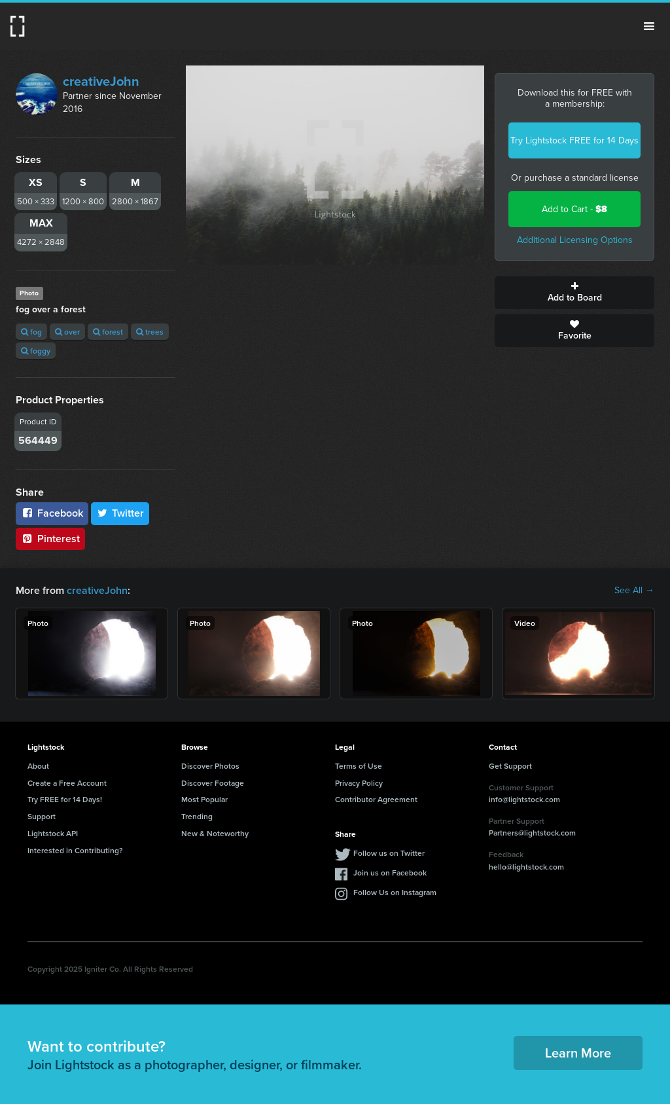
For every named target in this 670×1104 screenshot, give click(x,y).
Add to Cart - (574, 209)
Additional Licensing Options (575, 240)
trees (150, 331)
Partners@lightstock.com (532, 832)
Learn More (578, 1052)
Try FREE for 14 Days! (64, 799)
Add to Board (574, 293)
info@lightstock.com (524, 799)
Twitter (120, 513)
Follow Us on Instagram (394, 892)
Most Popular (204, 799)
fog (31, 331)
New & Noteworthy (215, 833)
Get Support (510, 765)
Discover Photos (210, 765)
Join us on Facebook (390, 872)
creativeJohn (101, 81)
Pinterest (50, 538)
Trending (197, 816)
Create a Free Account (67, 782)
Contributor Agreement (376, 799)
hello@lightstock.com (526, 866)
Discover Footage (212, 782)
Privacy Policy (359, 782)
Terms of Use (358, 765)
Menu (649, 26)
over (67, 331)
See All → (634, 590)
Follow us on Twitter (389, 852)
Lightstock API (52, 833)
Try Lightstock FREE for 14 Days (574, 140)
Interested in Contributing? (75, 850)
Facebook (52, 513)
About (38, 765)
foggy (35, 350)
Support (41, 816)
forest (108, 331)
